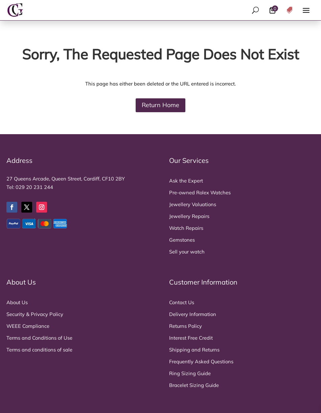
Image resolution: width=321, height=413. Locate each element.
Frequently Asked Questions (201, 361)
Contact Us (181, 302)
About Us (17, 302)
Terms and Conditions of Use (39, 338)
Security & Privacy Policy (34, 314)
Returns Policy (185, 326)
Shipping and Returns (194, 349)
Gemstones (182, 240)
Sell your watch (187, 251)
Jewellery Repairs (189, 216)
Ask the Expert (186, 180)
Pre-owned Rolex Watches (200, 192)
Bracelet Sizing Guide (194, 385)
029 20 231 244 (34, 187)
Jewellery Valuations (192, 204)
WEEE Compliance (27, 326)
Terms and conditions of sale (39, 349)
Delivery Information (192, 314)
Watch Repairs (186, 228)
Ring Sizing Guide (190, 373)
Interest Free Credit (191, 338)
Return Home (160, 105)
